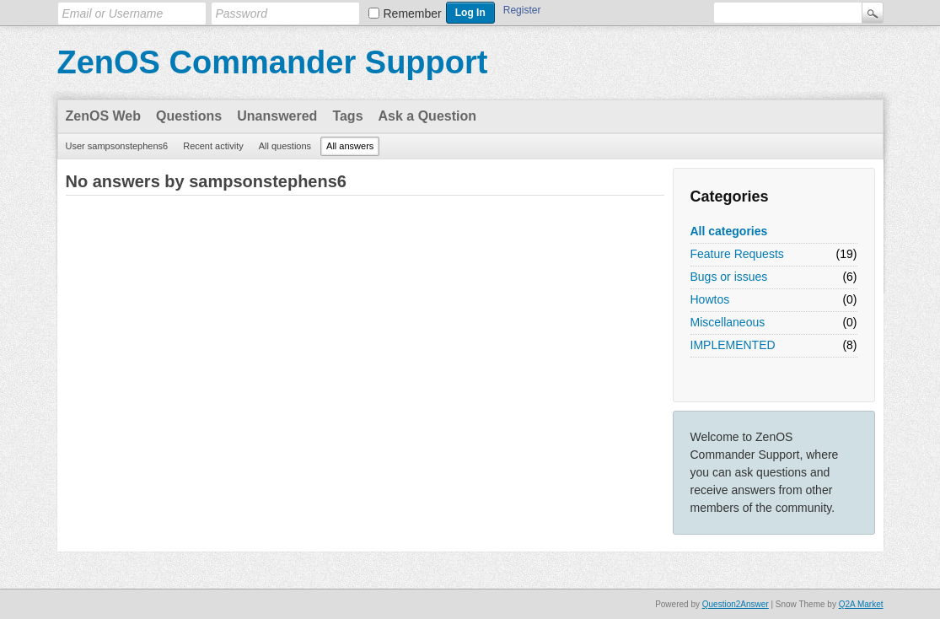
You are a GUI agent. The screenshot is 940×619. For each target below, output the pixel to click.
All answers (349, 146)
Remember (413, 13)
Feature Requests (737, 254)
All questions (285, 146)
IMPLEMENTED (733, 345)
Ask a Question (427, 116)
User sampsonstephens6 (117, 146)
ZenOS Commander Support (272, 62)
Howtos (710, 299)
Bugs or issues (729, 276)
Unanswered (277, 116)
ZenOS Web (104, 116)
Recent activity (213, 146)
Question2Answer (735, 604)
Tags (347, 116)
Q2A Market (861, 604)
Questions (189, 116)
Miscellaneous (727, 322)
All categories (729, 231)
